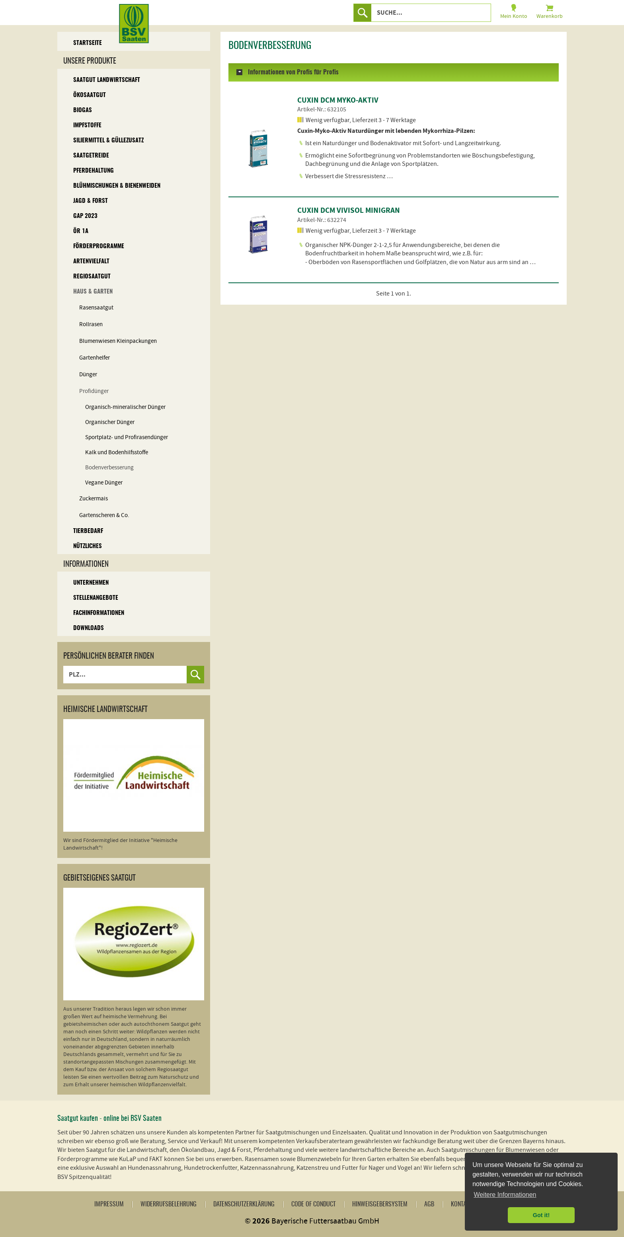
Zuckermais (93, 498)
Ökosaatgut (89, 95)
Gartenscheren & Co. (104, 515)
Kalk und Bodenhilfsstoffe (116, 452)
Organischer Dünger (110, 422)
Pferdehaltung (93, 171)
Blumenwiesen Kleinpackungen (118, 341)
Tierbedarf (88, 531)
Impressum (109, 1204)
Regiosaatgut (92, 277)
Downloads (88, 628)
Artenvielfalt (91, 262)
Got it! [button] (541, 1215)
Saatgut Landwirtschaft (106, 80)
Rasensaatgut (96, 307)
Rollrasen (91, 324)
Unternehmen (91, 583)
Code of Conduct (313, 1204)
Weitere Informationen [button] (505, 1194)
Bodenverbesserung (109, 467)
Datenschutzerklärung (244, 1204)
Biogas (82, 110)
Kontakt (461, 1204)
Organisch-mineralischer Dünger (125, 407)
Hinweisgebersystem (380, 1204)
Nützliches (87, 546)
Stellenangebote (95, 598)
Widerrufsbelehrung (168, 1204)
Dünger (88, 374)
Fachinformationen (98, 613)
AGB (429, 1204)
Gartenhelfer (94, 358)
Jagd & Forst (90, 201)
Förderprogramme (98, 246)
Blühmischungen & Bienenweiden (116, 186)
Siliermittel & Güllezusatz (108, 141)
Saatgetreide (91, 156)
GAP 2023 (85, 216)
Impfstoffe (87, 125)
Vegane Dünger (104, 482)
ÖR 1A (80, 231)
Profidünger (94, 391)
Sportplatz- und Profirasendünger (126, 437)
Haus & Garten (93, 292)
